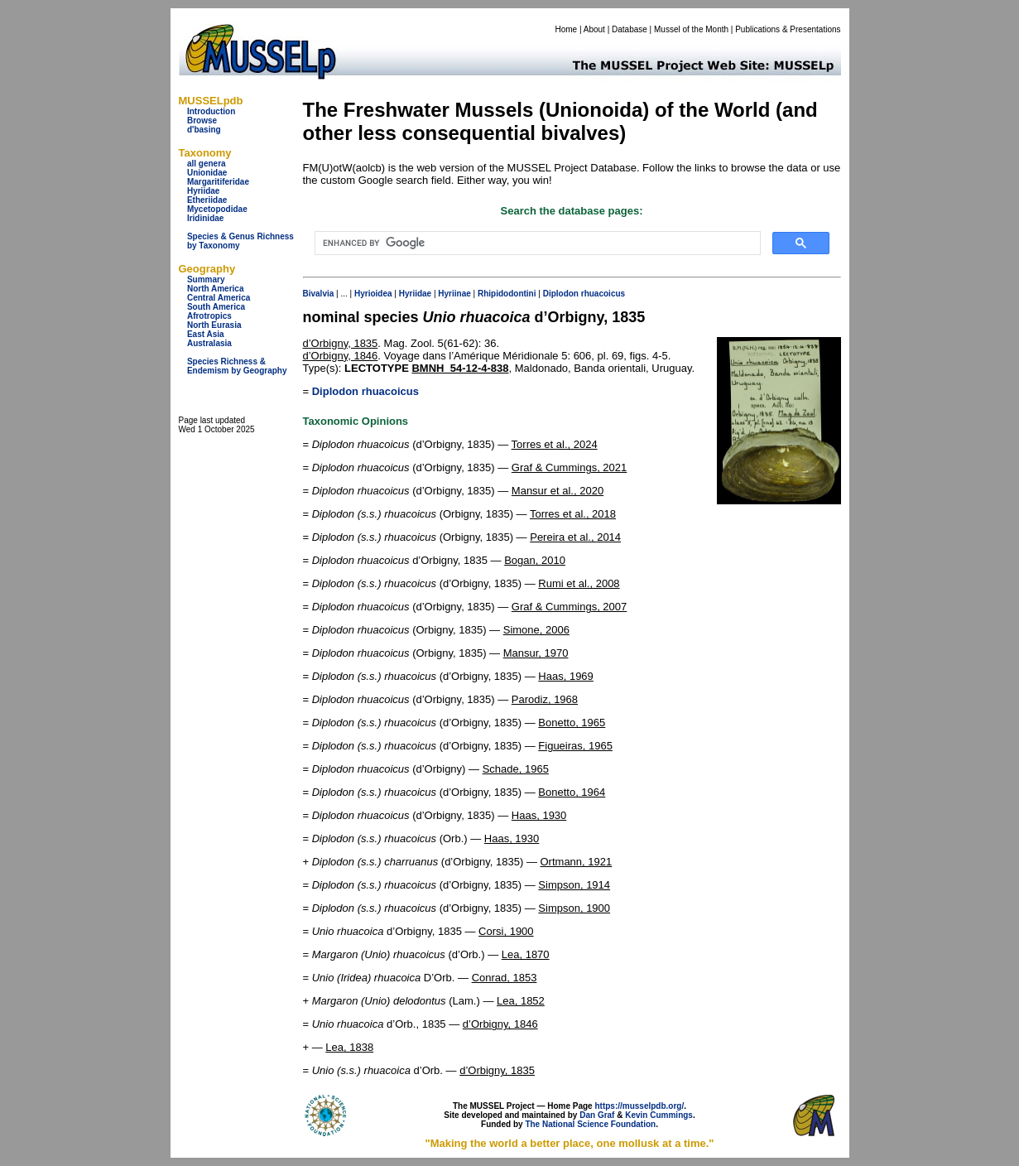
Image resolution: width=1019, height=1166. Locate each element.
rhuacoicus (603, 293)
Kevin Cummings (659, 1115)
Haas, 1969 (566, 676)
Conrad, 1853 (504, 977)
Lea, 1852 (521, 1001)
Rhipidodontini (507, 293)
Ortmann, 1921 (577, 861)
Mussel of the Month (691, 29)
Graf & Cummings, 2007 (569, 606)
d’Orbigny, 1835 (340, 343)
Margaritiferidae (218, 181)
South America (216, 306)
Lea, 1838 (349, 1047)
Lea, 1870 (526, 954)
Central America (218, 297)
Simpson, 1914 (574, 885)
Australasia (209, 343)
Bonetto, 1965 (571, 722)
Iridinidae (205, 218)
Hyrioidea (373, 293)
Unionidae (207, 172)
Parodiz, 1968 (545, 699)
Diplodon (561, 293)
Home (566, 29)
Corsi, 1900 (505, 931)
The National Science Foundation (590, 1124)
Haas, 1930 (539, 815)
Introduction (211, 111)
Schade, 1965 (516, 769)
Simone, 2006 (536, 630)
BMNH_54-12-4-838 (459, 368)
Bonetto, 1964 (571, 792)
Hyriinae (454, 293)
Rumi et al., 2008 (578, 583)
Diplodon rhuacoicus (365, 391)
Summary (206, 279)
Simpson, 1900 (574, 908)
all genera (206, 163)
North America (215, 288)
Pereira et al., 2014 (575, 537)
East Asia (205, 334)
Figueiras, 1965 (575, 746)
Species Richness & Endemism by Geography (237, 366)
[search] (536, 243)
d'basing (204, 129)
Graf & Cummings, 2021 (569, 467)
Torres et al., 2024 (555, 444)
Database (629, 29)
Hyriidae (203, 190)
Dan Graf (596, 1115)
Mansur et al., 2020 (557, 490)
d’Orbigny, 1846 (340, 355)
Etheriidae (207, 200)
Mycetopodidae (217, 209)
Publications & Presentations (787, 29)
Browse (202, 120)
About (594, 29)
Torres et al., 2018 (573, 514)
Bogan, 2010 (534, 560)
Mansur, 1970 (536, 653)
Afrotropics (209, 315)
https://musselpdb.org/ (639, 1106)
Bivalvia (318, 293)
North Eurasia (214, 325)
